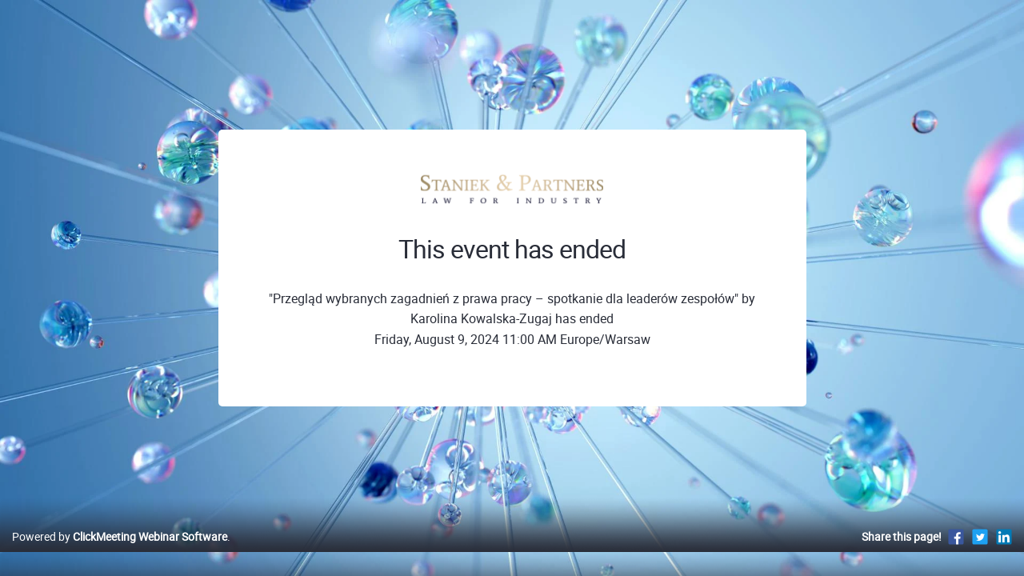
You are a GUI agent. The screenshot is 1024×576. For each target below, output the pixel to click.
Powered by (119, 553)
